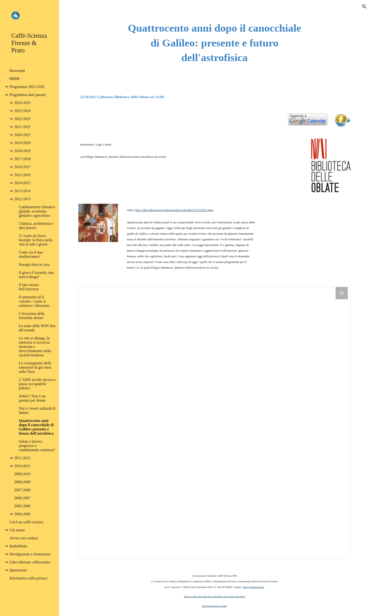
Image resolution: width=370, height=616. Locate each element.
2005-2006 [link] (22, 506)
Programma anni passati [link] (27, 95)
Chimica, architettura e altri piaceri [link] (36, 225)
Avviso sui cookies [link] (23, 538)
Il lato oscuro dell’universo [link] (29, 287)
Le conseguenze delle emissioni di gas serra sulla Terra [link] (35, 367)
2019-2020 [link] (22, 143)
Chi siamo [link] (17, 530)
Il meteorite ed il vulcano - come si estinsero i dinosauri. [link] (34, 301)
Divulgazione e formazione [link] (29, 554)
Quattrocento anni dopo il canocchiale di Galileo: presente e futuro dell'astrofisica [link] (36, 427)
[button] (364, 6)
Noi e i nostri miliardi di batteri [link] (37, 410)
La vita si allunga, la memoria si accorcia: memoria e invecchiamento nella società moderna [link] (35, 346)
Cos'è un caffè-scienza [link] (26, 522)
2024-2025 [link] (22, 103)
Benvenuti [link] (17, 71)
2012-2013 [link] (22, 199)
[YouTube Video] (308, 240)
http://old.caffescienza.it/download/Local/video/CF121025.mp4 (174, 210)
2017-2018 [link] (22, 159)
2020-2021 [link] (22, 135)
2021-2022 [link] (22, 127)
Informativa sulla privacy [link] (28, 578)
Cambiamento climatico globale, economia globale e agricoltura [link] (37, 211)
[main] (214, 43)
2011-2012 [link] (22, 458)
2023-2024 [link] (22, 111)
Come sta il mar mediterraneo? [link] (31, 254)
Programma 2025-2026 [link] (26, 87)
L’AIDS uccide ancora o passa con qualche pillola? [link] (37, 384)
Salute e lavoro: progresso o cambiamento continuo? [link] (37, 445)
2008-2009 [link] (22, 482)
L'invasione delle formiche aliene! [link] (32, 316)
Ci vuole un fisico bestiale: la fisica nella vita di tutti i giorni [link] (36, 240)
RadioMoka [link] (18, 546)
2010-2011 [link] (22, 466)
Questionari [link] (18, 570)
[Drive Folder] (214, 423)
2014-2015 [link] (22, 183)
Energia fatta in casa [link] (34, 264)
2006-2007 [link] (22, 498)
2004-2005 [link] (22, 514)
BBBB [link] (14, 79)
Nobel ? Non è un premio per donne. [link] (32, 398)
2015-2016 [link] (22, 175)
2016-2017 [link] (22, 167)
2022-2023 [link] (22, 119)
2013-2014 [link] (22, 191)
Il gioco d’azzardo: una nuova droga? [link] (36, 275)
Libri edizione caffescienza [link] (29, 562)
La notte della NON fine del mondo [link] (37, 328)
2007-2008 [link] (22, 490)
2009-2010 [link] (22, 474)
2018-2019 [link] (22, 151)
